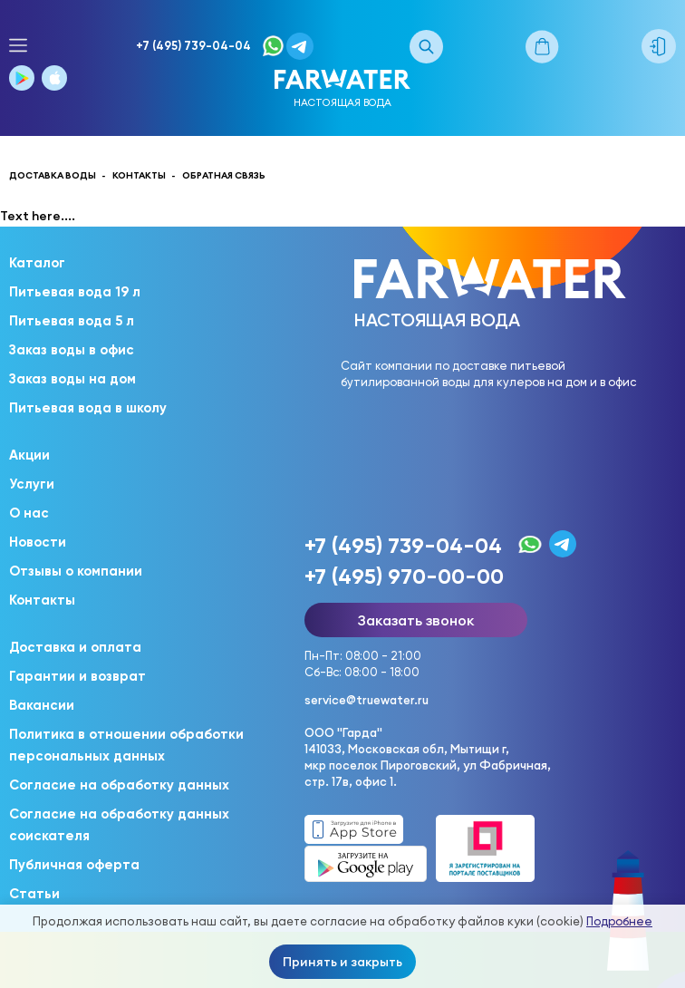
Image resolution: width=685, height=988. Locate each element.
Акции (29, 455)
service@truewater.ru (366, 700)
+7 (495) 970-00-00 (404, 576)
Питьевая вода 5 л (71, 321)
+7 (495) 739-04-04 (193, 46)
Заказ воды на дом (72, 379)
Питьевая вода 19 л (74, 292)
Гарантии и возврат (77, 676)
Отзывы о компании (75, 571)
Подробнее (619, 921)
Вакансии (41, 705)
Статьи (34, 894)
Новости (37, 542)
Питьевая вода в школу (88, 408)
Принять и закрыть (342, 962)
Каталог (37, 263)
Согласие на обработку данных (119, 785)
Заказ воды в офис (71, 350)
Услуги (31, 484)
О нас (29, 513)
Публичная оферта (74, 865)
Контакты (42, 600)
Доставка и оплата (75, 647)
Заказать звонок (416, 620)
